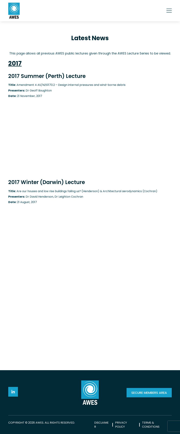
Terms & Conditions (150, 425)
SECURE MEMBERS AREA (149, 392)
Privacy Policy (121, 425)
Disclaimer (101, 425)
